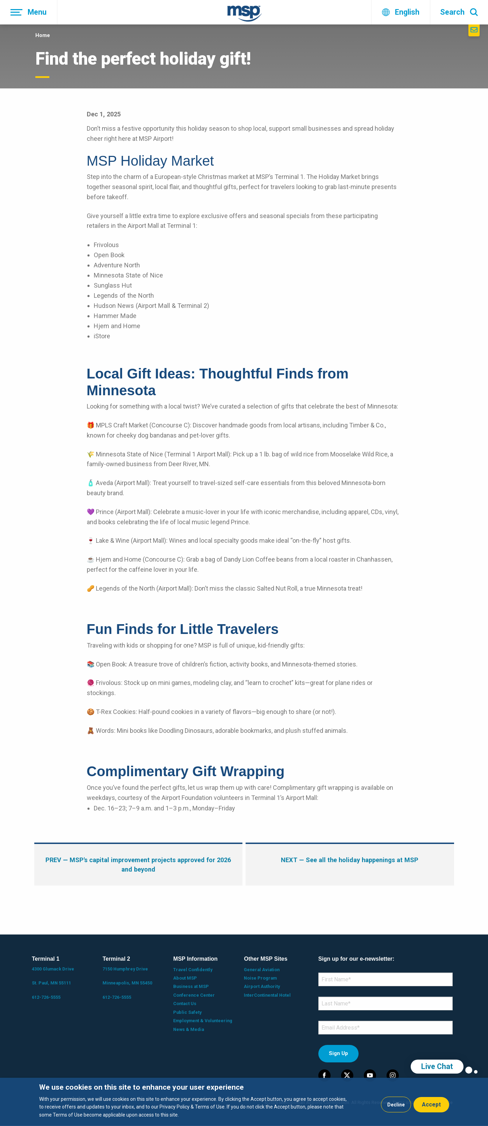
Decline (396, 1104)
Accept (431, 1104)
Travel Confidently (192, 969)
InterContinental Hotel (267, 995)
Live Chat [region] (437, 1066)
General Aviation (262, 969)
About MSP (185, 978)
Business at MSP (191, 986)
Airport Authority (262, 986)
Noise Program (260, 978)
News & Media (188, 1029)
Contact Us (184, 1003)
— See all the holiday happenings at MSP (349, 860)
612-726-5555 (46, 997)
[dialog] (244, 1102)
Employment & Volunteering (202, 1020)
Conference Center (194, 995)
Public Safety (187, 1012)
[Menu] (28, 12)
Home (42, 35)
